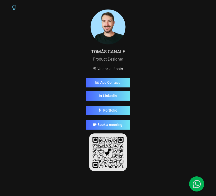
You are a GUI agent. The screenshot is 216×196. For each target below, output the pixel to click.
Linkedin (110, 96)
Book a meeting (109, 125)
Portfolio (110, 110)
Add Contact (110, 82)
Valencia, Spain (110, 68)
